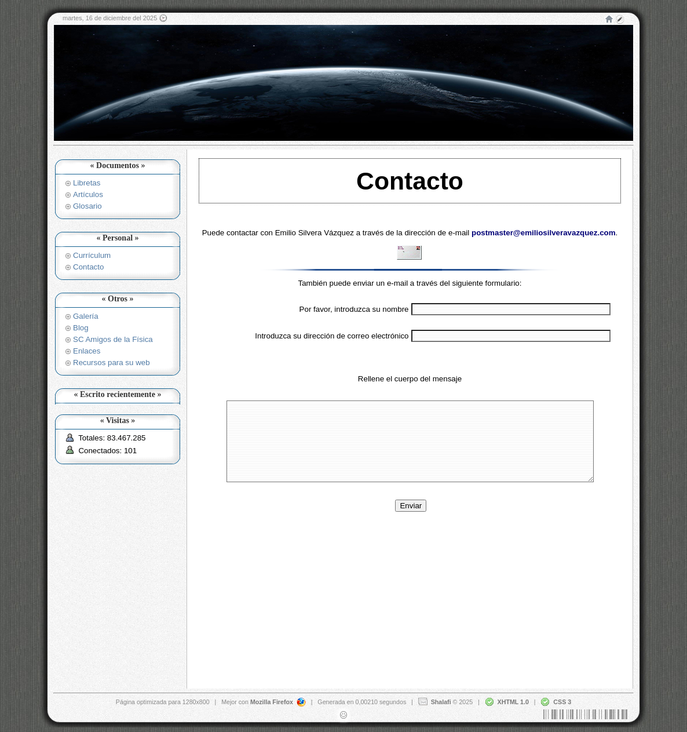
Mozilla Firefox (271, 701)
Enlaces (86, 351)
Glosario (87, 206)
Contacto (88, 267)
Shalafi (441, 701)
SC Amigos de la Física (113, 339)
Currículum (92, 255)
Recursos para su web (111, 362)
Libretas (86, 183)
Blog (81, 327)
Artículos (88, 194)
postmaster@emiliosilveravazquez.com (544, 232)
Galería (85, 316)
